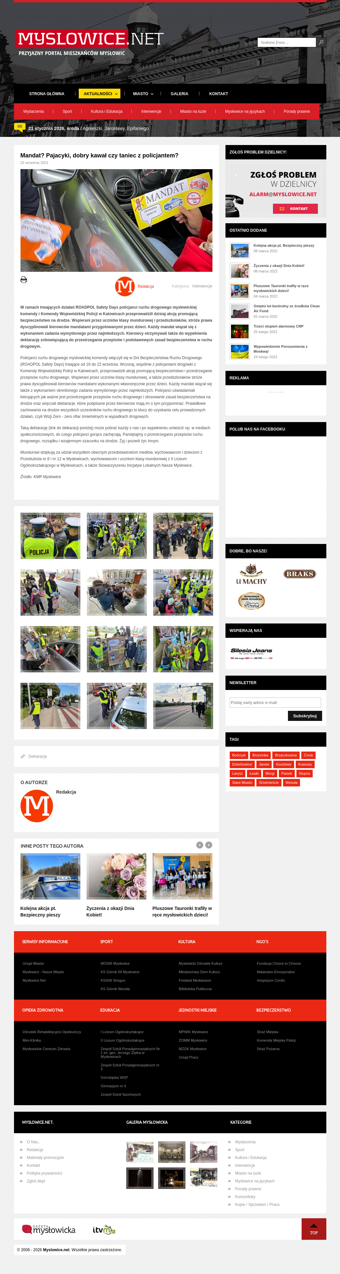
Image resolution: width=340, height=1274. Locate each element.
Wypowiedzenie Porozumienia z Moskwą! (280, 348)
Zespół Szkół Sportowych (121, 1094)
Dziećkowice (242, 764)
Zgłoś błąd (36, 1181)
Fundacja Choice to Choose (279, 963)
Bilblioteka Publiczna (195, 989)
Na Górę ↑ (314, 1229)
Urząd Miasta (33, 963)
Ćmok (308, 755)
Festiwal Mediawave (195, 980)
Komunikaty (245, 1196)
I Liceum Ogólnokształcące (122, 1032)
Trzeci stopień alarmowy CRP (279, 326)
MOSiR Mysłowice (115, 963)
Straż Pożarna (268, 1049)
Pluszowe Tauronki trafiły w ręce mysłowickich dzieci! (281, 288)
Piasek (286, 773)
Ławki (254, 773)
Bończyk (239, 755)
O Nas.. (33, 1142)
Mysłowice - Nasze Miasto (43, 972)
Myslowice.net (56, 1250)
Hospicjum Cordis (271, 980)
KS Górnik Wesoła (115, 989)
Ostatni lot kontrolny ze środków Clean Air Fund (287, 308)
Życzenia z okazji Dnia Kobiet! (279, 266)
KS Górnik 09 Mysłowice (120, 972)
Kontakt (33, 1165)
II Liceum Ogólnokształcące (123, 1040)
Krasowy (305, 764)
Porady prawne (297, 111)
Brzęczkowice (286, 755)
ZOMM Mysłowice (193, 1040)
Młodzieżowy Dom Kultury (199, 972)
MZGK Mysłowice (193, 1049)
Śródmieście (269, 782)
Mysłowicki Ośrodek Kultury (201, 963)
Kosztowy (283, 764)
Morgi (270, 773)
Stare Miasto (242, 782)
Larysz (237, 773)
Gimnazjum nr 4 (113, 1086)
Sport (67, 111)
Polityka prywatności (44, 1173)
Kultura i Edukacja (107, 111)
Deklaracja (38, 756)
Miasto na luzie (193, 111)
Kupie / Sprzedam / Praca (257, 1204)
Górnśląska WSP (114, 1077)
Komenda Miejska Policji (276, 1040)
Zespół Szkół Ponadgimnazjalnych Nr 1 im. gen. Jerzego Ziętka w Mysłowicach (130, 1053)
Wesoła (291, 782)
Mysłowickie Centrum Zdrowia (46, 1049)
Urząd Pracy (189, 1057)
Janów (264, 764)
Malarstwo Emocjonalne (276, 972)
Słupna (304, 773)
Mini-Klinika (32, 1040)
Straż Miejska (268, 1032)
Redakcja (35, 1150)
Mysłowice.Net (34, 980)
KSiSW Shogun (113, 980)
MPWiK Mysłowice (193, 1032)
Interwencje (151, 111)
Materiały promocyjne (45, 1157)
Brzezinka (260, 755)
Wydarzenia (33, 111)
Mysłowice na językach (245, 111)
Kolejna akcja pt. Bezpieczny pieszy (284, 245)
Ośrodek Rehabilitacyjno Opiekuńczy (52, 1032)
